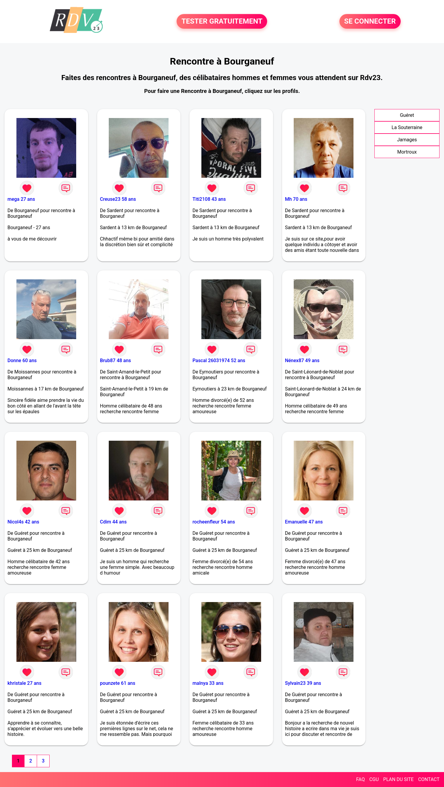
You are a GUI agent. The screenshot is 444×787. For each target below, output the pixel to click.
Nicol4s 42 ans (23, 522)
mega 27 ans (21, 199)
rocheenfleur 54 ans (213, 522)
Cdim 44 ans (113, 522)
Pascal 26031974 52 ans (218, 360)
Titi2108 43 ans (209, 199)
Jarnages (407, 140)
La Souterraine (407, 127)
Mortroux (407, 152)
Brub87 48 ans (115, 360)
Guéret (407, 115)
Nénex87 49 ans (302, 360)
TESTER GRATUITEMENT (221, 21)
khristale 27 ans (24, 683)
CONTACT (429, 779)
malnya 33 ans (207, 683)
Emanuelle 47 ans (304, 522)
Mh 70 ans (296, 199)
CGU (374, 779)
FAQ (360, 779)
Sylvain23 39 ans (303, 683)
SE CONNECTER (370, 21)
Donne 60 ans (22, 360)
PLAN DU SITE (398, 779)
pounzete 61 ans (117, 683)
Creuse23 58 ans (118, 199)
